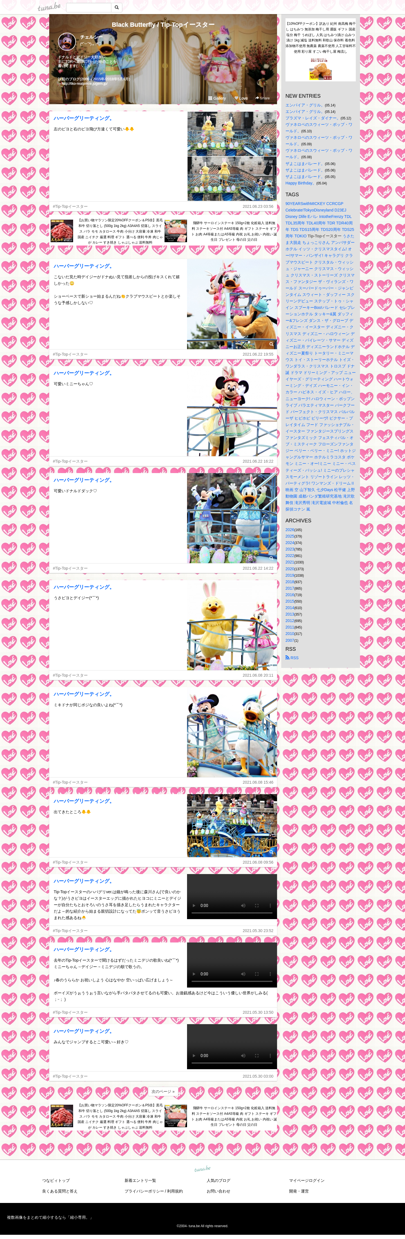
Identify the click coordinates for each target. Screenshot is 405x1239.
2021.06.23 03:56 (258, 206)
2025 (289, 536)
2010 (289, 633)
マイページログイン (307, 1180)
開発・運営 (299, 1191)
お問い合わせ (218, 1191)
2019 (289, 575)
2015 (289, 601)
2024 (289, 542)
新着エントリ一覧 (140, 1180)
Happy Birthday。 (300, 183)
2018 (289, 582)
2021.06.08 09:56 (258, 862)
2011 (289, 627)
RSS (292, 658)
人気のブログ (218, 1180)
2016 (289, 594)
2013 (289, 614)
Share (262, 98)
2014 (289, 607)
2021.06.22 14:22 (258, 568)
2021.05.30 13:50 (258, 1012)
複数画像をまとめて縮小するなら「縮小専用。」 (50, 1217)
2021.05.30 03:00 (258, 1076)
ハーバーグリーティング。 (84, 118)
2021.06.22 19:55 (258, 354)
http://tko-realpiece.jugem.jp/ (84, 83)
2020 (289, 569)
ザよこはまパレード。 (305, 163)
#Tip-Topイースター (70, 206)
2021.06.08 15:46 (258, 782)
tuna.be (202, 1169)
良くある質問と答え (60, 1191)
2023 (289, 549)
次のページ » (163, 1091)
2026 (289, 529)
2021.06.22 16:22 (258, 461)
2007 (289, 640)
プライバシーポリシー (144, 1191)
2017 (289, 588)
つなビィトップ (56, 1180)
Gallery (217, 98)
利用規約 (175, 1191)
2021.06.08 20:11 (258, 675)
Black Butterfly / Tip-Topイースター (163, 24)
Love (241, 98)
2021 (289, 562)
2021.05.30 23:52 (258, 930)
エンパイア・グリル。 (305, 105)
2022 (289, 555)
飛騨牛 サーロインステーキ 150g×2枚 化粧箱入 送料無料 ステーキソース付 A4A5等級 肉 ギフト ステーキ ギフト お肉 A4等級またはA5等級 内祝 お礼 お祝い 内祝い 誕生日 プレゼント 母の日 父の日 (234, 231)
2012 (289, 620)
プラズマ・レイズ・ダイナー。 (313, 118)
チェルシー (91, 37)
